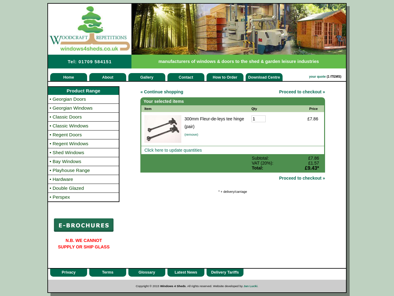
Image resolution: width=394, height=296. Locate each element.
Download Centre (264, 77)
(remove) (191, 134)
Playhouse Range (70, 170)
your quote (317, 76)
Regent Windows (69, 143)
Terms (108, 272)
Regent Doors (66, 134)
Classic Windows (69, 125)
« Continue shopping (161, 91)
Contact (186, 77)
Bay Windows (65, 161)
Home (68, 77)
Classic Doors (66, 116)
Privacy (69, 272)
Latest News (186, 272)
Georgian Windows (71, 108)
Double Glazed (67, 188)
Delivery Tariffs (225, 272)
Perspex (60, 197)
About (107, 77)
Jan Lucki (250, 286)
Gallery (147, 77)
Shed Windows (67, 152)
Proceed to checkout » (302, 91)
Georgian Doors (68, 99)
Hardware (61, 179)
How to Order (225, 77)
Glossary (147, 272)
